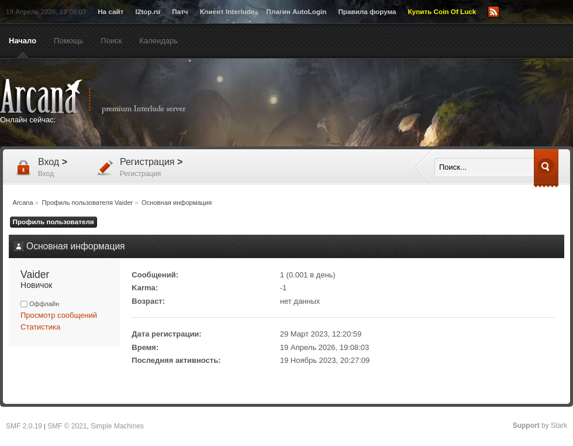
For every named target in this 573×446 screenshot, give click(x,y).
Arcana (105, 96)
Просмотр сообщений (58, 315)
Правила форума (367, 11)
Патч (180, 11)
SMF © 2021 (67, 426)
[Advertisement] (400, 103)
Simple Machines (117, 426)
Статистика (40, 327)
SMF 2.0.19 (24, 426)
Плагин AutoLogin (296, 11)
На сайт (110, 11)
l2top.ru (147, 11)
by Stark (540, 425)
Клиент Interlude (227, 11)
